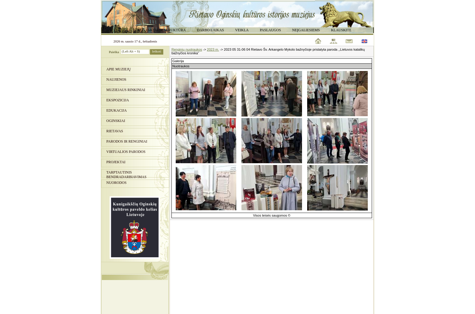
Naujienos (116, 79)
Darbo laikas (210, 30)
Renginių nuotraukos (186, 49)
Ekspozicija (117, 100)
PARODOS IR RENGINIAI (126, 141)
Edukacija (116, 110)
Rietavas (114, 131)
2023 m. (213, 49)
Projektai (115, 162)
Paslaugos (270, 30)
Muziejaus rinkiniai (125, 90)
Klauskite (341, 30)
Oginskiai (115, 121)
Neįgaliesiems (306, 30)
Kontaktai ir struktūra (162, 30)
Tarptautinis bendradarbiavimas (126, 173)
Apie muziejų (118, 69)
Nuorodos (116, 183)
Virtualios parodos (125, 152)
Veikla (242, 30)
